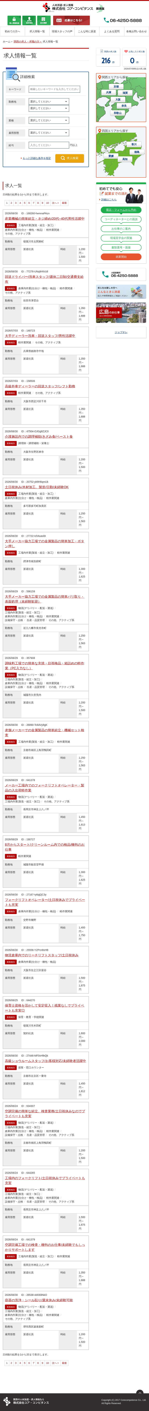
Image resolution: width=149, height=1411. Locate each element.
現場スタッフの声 (62, 31)
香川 (134, 144)
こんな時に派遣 (87, 31)
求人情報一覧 (37, 31)
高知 (125, 159)
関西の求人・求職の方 (26, 41)
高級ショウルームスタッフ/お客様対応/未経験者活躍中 (45, 1061)
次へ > (55, 203)
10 (47, 203)
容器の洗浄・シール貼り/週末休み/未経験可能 (39, 1300)
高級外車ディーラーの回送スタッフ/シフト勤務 (40, 386)
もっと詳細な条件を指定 (37, 158)
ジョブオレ (121, 332)
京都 (116, 86)
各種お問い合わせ (136, 31)
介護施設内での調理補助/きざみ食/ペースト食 (39, 436)
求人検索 (72, 158)
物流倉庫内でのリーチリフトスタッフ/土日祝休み (41, 955)
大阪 (118, 99)
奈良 (124, 105)
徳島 (136, 152)
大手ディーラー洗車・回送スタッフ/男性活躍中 (40, 336)
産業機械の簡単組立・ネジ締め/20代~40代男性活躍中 (44, 218)
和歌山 (118, 113)
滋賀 (125, 92)
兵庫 (108, 92)
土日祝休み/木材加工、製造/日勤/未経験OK (37, 487)
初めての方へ (12, 31)
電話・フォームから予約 (121, 209)
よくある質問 (111, 31)
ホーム (6, 41)
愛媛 (111, 156)
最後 (64, 203)
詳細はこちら (109, 199)
